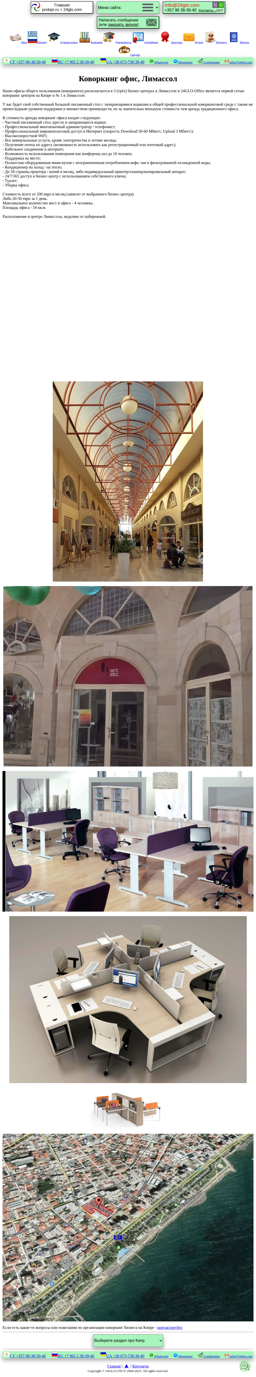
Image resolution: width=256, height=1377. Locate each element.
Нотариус (215, 42)
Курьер (193, 42)
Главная (114, 1366)
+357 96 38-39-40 (190, 7)
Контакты (140, 1366)
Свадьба (129, 54)
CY (25, 62)
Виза (18, 42)
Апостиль (170, 42)
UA (122, 62)
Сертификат (145, 42)
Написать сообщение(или (119, 22)
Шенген (238, 42)
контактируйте (169, 1327)
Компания (90, 42)
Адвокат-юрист (63, 42)
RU (73, 62)
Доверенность (117, 42)
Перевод (37, 42)
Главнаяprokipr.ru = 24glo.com (62, 7)
